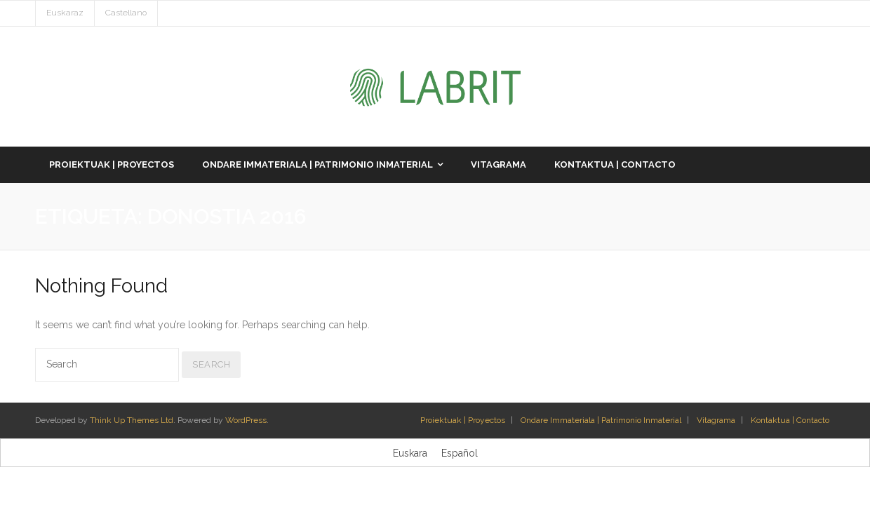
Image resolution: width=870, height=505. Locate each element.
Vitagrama (716, 420)
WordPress (246, 420)
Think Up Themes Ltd (131, 420)
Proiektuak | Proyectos (462, 420)
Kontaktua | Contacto (790, 420)
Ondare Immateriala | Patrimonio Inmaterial (601, 420)
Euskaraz (64, 13)
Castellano (126, 13)
